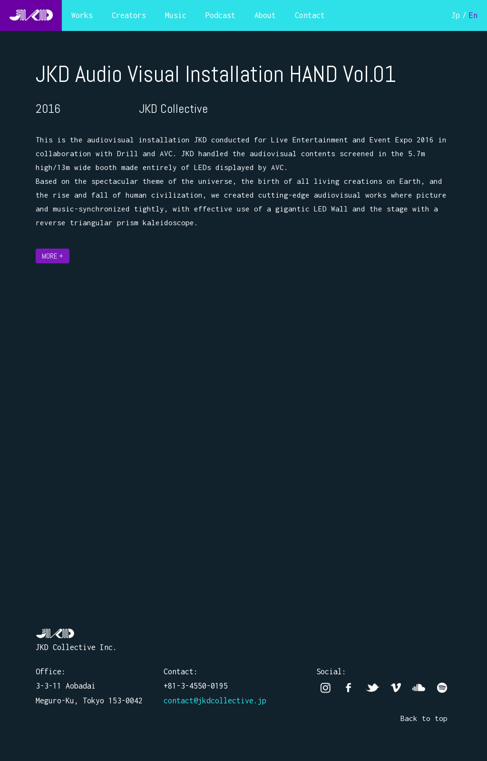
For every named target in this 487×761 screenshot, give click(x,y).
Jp (455, 15)
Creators (129, 15)
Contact (310, 15)
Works (82, 15)
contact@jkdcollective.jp (215, 700)
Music (175, 15)
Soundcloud (418, 688)
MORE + (52, 255)
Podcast (220, 15)
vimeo (395, 688)
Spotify (442, 688)
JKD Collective (55, 633)
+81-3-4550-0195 (196, 685)
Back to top (424, 718)
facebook (349, 688)
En (473, 15)
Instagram (325, 688)
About (265, 15)
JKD (31, 15)
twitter (372, 688)
